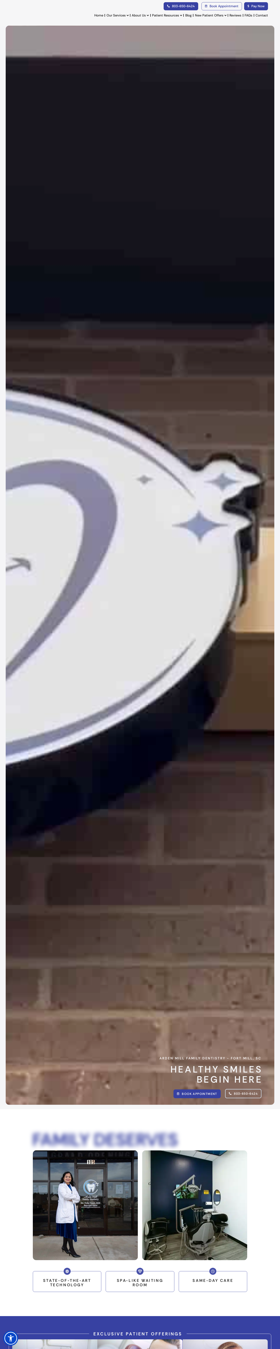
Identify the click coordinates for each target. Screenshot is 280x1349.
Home (98, 15)
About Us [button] (140, 15)
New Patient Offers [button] (210, 15)
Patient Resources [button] (167, 15)
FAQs (248, 15)
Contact (262, 15)
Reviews (235, 15)
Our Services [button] (118, 15)
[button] (10, 1338)
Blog (188, 15)
